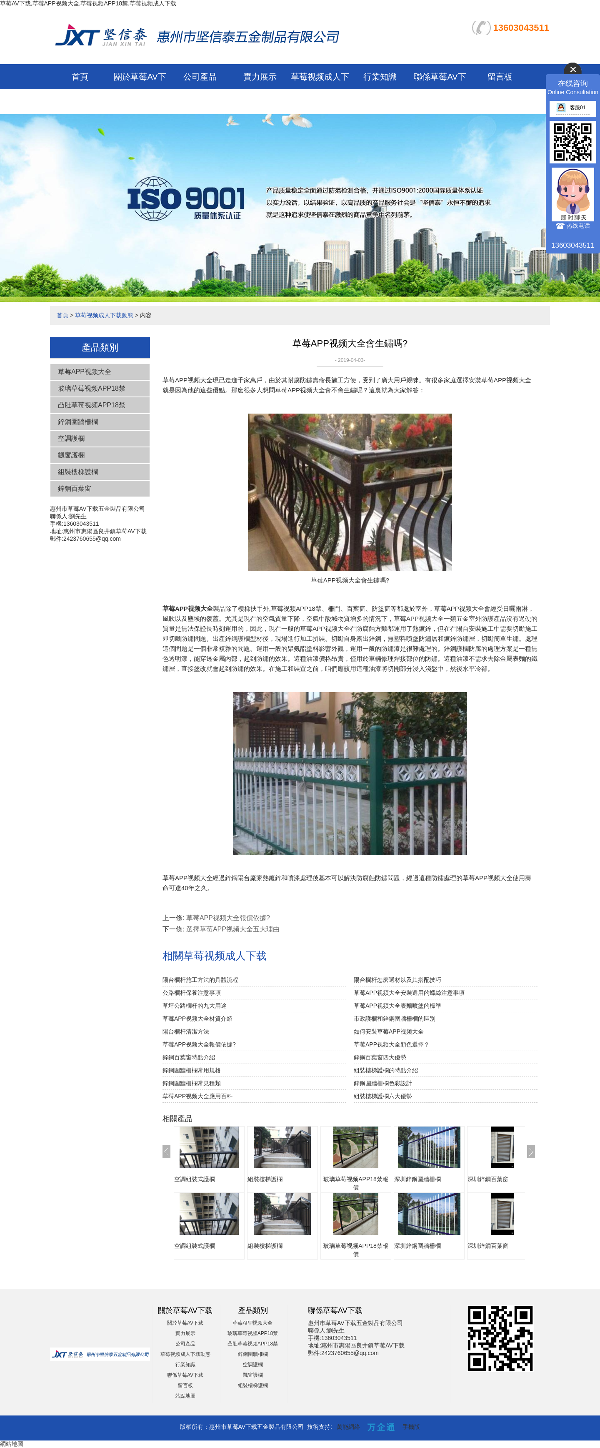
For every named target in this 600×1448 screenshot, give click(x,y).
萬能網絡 (348, 1426)
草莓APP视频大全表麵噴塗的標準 (397, 1005)
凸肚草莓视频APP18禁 (91, 405)
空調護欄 (71, 438)
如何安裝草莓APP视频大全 (389, 1031)
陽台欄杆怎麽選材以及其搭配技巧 (397, 979)
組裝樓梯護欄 (78, 471)
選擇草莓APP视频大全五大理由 (233, 929)
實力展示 (260, 76)
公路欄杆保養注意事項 (191, 992)
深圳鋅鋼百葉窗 (488, 1179)
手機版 (411, 1426)
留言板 (500, 76)
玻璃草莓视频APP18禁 (91, 388)
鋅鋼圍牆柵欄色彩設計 (383, 1083)
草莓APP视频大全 (84, 371)
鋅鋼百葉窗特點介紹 (188, 1057)
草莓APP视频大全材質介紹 (197, 1018)
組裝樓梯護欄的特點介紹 (386, 1070)
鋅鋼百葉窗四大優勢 (380, 1057)
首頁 (80, 76)
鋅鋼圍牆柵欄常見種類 (191, 1083)
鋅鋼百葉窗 (74, 488)
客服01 (570, 107)
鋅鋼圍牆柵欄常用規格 (191, 1070)
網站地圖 (11, 1443)
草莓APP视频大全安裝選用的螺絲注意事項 (409, 992)
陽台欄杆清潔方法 (185, 1031)
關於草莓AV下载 (185, 1323)
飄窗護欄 (71, 455)
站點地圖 (185, 1396)
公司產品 (200, 76)
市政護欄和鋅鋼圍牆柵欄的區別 (394, 1018)
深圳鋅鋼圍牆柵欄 (417, 1179)
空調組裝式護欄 (194, 1179)
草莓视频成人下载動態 (104, 315)
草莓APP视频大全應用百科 (197, 1096)
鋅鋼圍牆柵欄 (78, 421)
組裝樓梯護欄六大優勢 (383, 1096)
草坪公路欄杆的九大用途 (194, 1005)
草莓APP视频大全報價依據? (228, 917)
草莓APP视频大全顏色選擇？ (392, 1044)
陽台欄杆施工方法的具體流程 (200, 979)
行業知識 (380, 76)
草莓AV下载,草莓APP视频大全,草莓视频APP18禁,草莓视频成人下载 (88, 3)
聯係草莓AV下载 (185, 1375)
